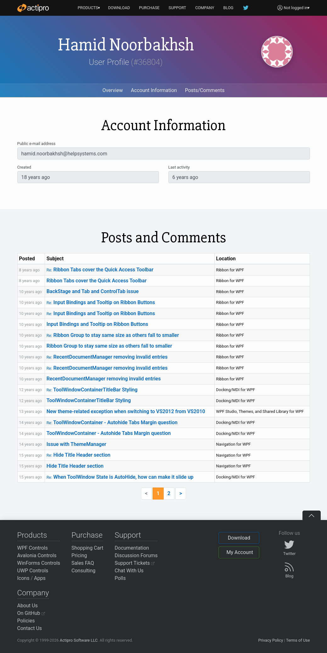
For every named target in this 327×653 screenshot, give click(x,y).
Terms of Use (298, 640)
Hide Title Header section (78, 455)
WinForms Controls (38, 563)
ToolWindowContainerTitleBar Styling (92, 390)
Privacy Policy (270, 640)
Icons (23, 578)
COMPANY (204, 7)
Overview (112, 90)
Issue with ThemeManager (76, 444)
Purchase (87, 535)
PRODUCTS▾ (89, 7)
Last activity (179, 167)
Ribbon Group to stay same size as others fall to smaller (113, 335)
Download (239, 538)
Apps (40, 578)
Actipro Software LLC (79, 640)
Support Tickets (135, 563)
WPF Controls (32, 548)
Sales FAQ (82, 563)
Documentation (132, 548)
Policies (26, 621)
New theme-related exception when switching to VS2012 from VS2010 (126, 411)
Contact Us (29, 628)
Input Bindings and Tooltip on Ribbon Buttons (101, 302)
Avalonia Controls (37, 555)
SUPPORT (177, 7)
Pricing (79, 555)
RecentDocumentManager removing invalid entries (107, 357)
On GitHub (31, 613)
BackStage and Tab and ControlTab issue (93, 291)
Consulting (83, 571)
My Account (239, 552)
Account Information (154, 90)
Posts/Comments (205, 90)
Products (32, 535)
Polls (120, 578)
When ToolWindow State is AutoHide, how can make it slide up (120, 477)
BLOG (228, 7)
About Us (27, 606)
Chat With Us (129, 571)
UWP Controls (32, 571)
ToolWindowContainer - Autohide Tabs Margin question (112, 422)
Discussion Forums (136, 555)
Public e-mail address (36, 143)
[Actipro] (33, 8)
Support (128, 535)
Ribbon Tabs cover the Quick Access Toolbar (100, 270)
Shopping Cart (87, 548)
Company (33, 592)
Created (24, 167)
